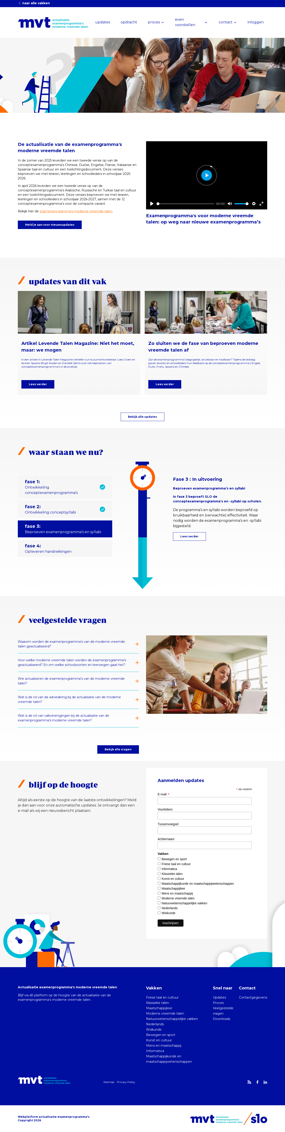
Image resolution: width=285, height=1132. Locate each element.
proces (154, 22)
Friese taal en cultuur (176, 864)
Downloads (221, 1019)
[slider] (185, 204)
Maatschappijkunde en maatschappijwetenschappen (198, 883)
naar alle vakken (34, 3)
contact (225, 22)
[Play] (151, 203)
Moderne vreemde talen (178, 898)
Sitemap (108, 1082)
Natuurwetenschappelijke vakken (184, 903)
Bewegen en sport (174, 859)
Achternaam (166, 839)
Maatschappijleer (173, 888)
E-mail (163, 794)
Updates (219, 997)
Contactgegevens (253, 997)
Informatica (169, 869)
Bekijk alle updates (142, 416)
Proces (218, 1003)
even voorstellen (185, 22)
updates (102, 22)
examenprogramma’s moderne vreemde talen (76, 211)
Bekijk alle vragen (118, 749)
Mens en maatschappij (177, 893)
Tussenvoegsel (168, 824)
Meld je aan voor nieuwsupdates (49, 224)
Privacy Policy (126, 1082)
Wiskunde (168, 913)
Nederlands (170, 908)
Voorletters (165, 809)
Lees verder (38, 384)
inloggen (256, 22)
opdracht (129, 22)
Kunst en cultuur (173, 878)
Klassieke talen (172, 874)
